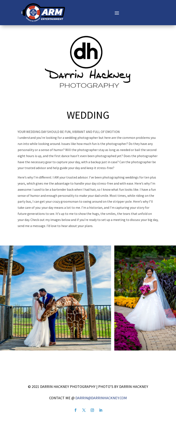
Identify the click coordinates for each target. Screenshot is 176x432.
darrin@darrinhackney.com (101, 397)
